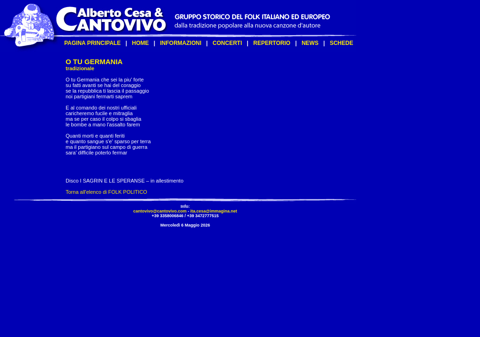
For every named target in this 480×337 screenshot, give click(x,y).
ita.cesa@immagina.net (213, 211)
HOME (140, 43)
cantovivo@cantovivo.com (160, 211)
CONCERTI (227, 43)
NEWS (309, 43)
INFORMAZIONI (181, 43)
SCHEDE (341, 43)
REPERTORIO (271, 43)
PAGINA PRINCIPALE (92, 43)
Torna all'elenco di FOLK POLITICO (106, 192)
